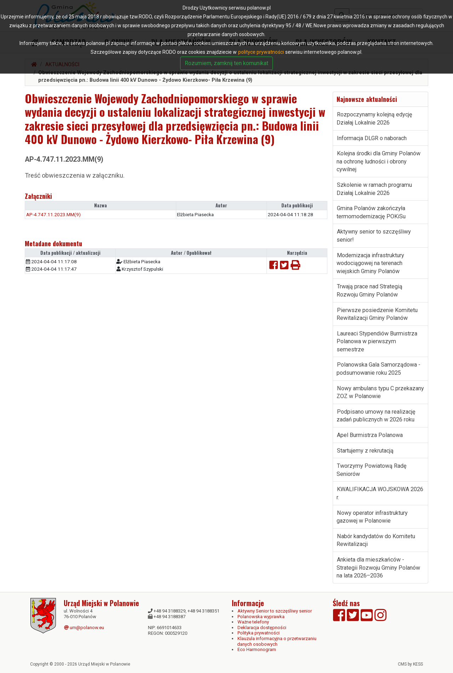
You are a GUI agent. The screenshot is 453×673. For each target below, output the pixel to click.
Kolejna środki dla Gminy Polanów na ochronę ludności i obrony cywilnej (378, 161)
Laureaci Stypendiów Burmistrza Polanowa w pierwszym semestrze (377, 341)
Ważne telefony (253, 622)
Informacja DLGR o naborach (372, 138)
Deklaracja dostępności (261, 627)
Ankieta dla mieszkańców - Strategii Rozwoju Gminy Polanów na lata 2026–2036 (378, 567)
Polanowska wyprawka (261, 616)
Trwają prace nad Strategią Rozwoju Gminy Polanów (369, 290)
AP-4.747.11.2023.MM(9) (53, 214)
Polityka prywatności (258, 632)
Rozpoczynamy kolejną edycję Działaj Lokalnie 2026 (374, 118)
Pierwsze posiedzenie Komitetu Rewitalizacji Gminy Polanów (377, 314)
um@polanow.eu (84, 627)
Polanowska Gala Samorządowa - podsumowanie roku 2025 (378, 368)
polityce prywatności (261, 52)
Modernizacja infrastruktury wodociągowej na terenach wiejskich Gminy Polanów (370, 263)
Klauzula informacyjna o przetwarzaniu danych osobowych (276, 641)
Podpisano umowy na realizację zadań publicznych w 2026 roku (376, 415)
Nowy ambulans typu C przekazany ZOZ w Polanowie (380, 392)
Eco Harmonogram (256, 649)
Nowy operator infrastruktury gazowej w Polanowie (372, 517)
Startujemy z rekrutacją (365, 450)
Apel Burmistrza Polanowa (370, 435)
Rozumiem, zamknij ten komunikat (226, 63)
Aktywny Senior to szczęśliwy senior (274, 611)
